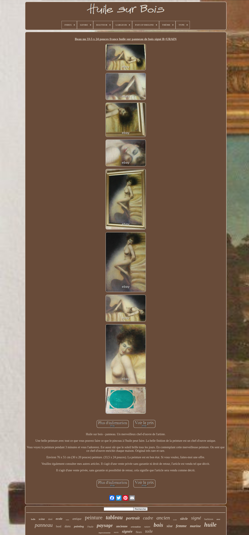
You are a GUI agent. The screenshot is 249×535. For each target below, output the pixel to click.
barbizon (208, 519)
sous (67, 520)
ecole (59, 518)
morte (116, 532)
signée (127, 531)
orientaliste (136, 526)
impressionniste (104, 533)
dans (68, 526)
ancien (163, 517)
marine (195, 526)
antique (76, 518)
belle (33, 519)
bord (58, 526)
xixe (170, 526)
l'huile (90, 526)
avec (218, 519)
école (175, 520)
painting (79, 526)
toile (149, 531)
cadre (148, 517)
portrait (133, 518)
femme (181, 526)
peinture (93, 517)
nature (147, 526)
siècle (184, 518)
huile (210, 524)
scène (42, 519)
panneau (44, 525)
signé (196, 517)
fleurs (139, 532)
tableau (114, 517)
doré (50, 519)
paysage (105, 525)
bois (158, 525)
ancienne (121, 526)
